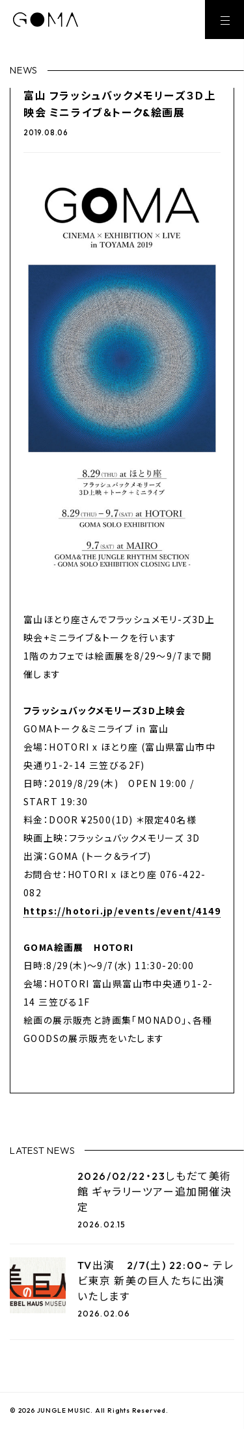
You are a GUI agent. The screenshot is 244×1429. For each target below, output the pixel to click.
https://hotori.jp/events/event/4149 (122, 910)
